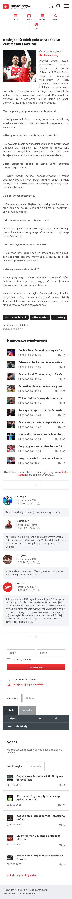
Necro (20, 583)
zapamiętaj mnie (19, 660)
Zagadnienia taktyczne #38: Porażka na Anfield (41, 818)
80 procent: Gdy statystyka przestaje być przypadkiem (38, 798)
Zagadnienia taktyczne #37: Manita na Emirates (40, 857)
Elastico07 (22, 520)
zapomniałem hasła (24, 679)
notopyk (21, 496)
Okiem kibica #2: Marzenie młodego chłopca (38, 837)
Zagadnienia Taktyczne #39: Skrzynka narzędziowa (40, 778)
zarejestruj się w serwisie (27, 684)
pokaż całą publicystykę (21, 875)
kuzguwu (21, 555)
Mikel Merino (40, 317)
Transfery (59, 317)
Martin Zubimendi (16, 317)
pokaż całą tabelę (17, 726)
